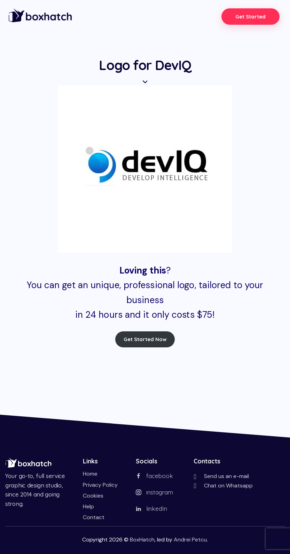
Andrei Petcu (190, 539)
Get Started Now (145, 339)
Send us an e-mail (226, 476)
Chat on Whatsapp (228, 485)
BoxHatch (142, 539)
